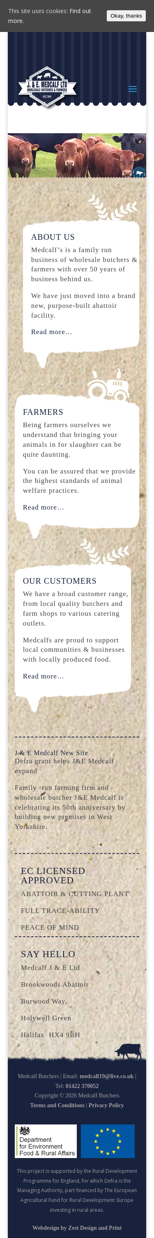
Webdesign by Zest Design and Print (77, 1228)
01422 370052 (82, 1086)
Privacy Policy (106, 1105)
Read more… (52, 332)
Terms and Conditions (57, 1105)
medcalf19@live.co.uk (106, 1076)
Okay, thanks (126, 16)
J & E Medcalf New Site (51, 752)
